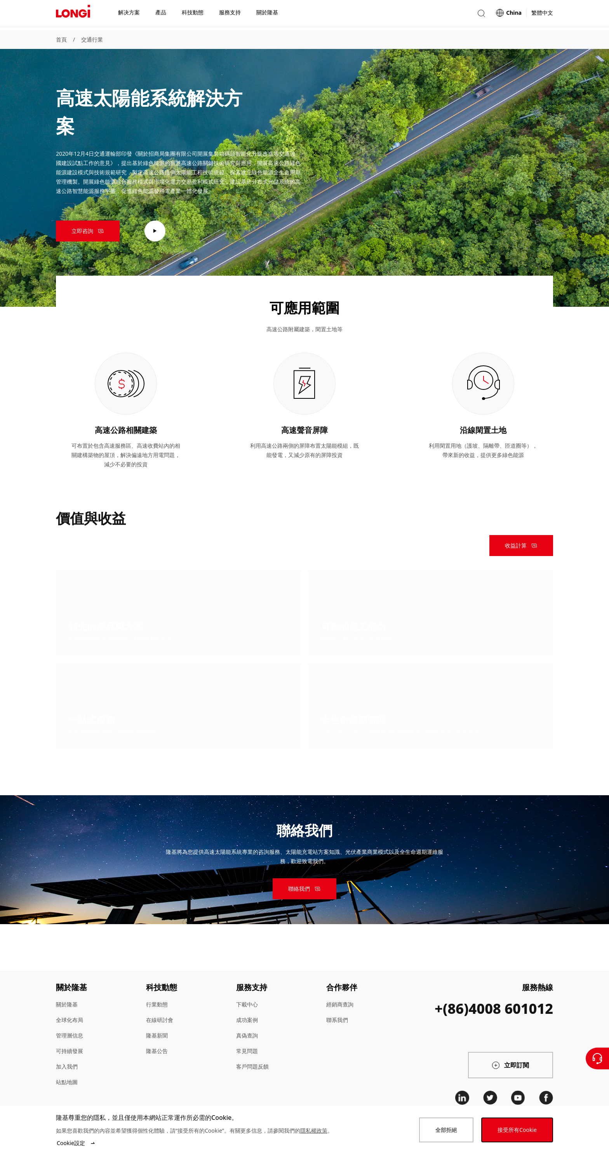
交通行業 (92, 39)
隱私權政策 (313, 1130)
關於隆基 (67, 1004)
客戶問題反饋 (252, 1066)
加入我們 (67, 1066)
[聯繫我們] (597, 1058)
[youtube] (518, 1098)
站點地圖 (67, 1082)
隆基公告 (157, 1051)
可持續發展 (69, 1051)
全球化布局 (69, 1020)
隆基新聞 (157, 1035)
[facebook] (546, 1098)
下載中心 (247, 1004)
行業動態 (157, 1004)
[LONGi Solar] (73, 15)
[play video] (154, 231)
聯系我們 (337, 1020)
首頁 (61, 39)
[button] (481, 15)
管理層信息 (69, 1035)
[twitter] (490, 1098)
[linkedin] (462, 1098)
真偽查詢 (247, 1035)
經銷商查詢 (339, 1004)
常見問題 (247, 1051)
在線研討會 (159, 1020)
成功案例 (247, 1020)
